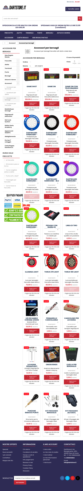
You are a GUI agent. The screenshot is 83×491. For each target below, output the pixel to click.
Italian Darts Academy (9, 126)
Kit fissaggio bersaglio (51, 412)
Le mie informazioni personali (50, 459)
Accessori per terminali (10, 88)
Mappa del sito (8, 461)
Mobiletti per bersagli (9, 110)
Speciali (5, 449)
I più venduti (7, 455)
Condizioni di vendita (30, 452)
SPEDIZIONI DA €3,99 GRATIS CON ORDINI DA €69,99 (20, 26)
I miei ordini (47, 449)
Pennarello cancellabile (51, 319)
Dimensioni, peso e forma (11, 165)
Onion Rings (51, 364)
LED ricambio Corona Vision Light (32, 320)
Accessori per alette (10, 93)
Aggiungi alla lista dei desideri (32, 109)
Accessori (9, 38)
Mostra (25, 66)
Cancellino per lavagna (71, 319)
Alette (19, 33)
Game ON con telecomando (71, 87)
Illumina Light (31, 272)
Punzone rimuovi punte (31, 412)
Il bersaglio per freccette (10, 181)
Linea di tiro (71, 225)
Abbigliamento (10, 136)
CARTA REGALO (23, 38)
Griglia (75, 62)
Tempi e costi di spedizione (28, 456)
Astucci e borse (63, 33)
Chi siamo (26, 449)
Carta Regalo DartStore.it (9, 146)
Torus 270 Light (51, 272)
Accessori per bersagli (10, 99)
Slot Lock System (8, 121)
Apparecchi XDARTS (9, 132)
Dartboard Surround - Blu (51, 180)
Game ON (52, 86)
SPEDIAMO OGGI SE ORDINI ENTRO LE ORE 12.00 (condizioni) (60, 26)
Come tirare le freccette (10, 187)
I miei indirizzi (47, 455)
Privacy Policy (27, 465)
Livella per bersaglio (72, 365)
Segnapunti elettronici (9, 115)
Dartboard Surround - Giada (31, 180)
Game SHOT (32, 86)
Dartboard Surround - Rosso (71, 134)
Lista (79, 62)
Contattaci (6, 458)
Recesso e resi (28, 462)
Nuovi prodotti (7, 452)
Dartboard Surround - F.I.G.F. (31, 134)
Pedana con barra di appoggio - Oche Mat (52, 228)
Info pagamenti (28, 460)
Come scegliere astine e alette (10, 171)
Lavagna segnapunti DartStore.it (32, 366)
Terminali (30, 33)
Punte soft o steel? (12, 176)
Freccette (9, 33)
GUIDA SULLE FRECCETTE (8, 154)
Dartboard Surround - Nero (51, 134)
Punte (39, 33)
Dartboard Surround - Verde (31, 227)
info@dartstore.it (70, 462)
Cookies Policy (28, 468)
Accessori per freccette (10, 104)
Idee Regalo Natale (40, 38)
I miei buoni (47, 462)
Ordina (25, 62)
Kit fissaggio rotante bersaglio (71, 412)
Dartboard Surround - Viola (71, 180)
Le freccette (10, 160)
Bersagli (49, 33)
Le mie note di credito (50, 452)
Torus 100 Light (71, 272)
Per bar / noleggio (8, 141)
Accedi (77, 2)
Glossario (26, 471)
